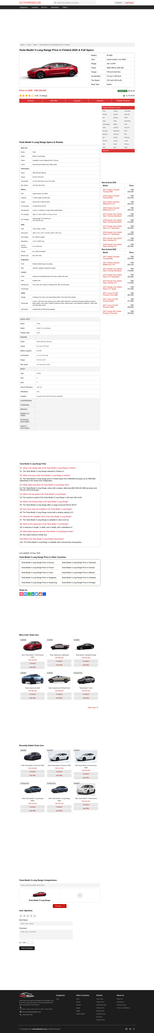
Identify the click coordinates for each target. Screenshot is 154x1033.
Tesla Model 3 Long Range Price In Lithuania (79, 577)
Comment (23, 928)
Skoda (115, 137)
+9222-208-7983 (27, 1014)
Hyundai (127, 114)
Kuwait (78, 1005)
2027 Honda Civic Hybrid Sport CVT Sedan (112, 288)
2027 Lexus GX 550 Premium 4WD (110, 306)
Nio (104, 137)
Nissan (115, 114)
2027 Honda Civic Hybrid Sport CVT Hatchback (112, 227)
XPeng (126, 144)
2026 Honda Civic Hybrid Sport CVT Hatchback (112, 233)
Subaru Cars (100, 1020)
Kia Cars (99, 1017)
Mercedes (127, 121)
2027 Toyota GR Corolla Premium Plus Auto (112, 312)
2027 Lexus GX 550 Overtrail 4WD (110, 300)
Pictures (31, 101)
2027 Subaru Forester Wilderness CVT (111, 203)
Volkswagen (106, 124)
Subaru (115, 117)
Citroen (105, 141)
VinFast (115, 127)
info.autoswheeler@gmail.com (31, 1012)
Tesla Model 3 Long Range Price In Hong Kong (39, 582)
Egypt (78, 1008)
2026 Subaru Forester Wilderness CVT (111, 209)
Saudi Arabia (80, 1014)
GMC (126, 117)
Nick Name (23, 920)
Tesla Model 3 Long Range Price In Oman (37, 572)
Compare (35, 7)
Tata (104, 147)
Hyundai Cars (101, 1014)
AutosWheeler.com (39, 1029)
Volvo (104, 127)
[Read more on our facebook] (126, 1029)
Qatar (78, 1011)
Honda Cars (100, 1008)
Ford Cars (99, 999)
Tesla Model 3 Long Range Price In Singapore (38, 577)
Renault (105, 131)
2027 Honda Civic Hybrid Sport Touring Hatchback (112, 215)
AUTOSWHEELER (30, 2)
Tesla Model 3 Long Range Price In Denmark (79, 562)
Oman (78, 1002)
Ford (104, 111)
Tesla (35, 45)
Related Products (123, 101)
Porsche (127, 127)
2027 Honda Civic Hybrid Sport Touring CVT (112, 239)
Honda (105, 114)
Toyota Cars (100, 1002)
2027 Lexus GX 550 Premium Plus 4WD (110, 294)
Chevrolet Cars (101, 1005)
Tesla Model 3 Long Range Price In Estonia (78, 567)
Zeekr (115, 144)
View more (93, 707)
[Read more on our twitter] (130, 1029)
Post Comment (27, 948)
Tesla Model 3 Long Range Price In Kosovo (37, 562)
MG (125, 134)
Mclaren (105, 134)
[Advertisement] (77, 26)
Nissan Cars (100, 1011)
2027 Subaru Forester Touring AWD (111, 191)
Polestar (127, 137)
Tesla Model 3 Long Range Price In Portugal (78, 582)
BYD (125, 131)
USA (77, 999)
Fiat (104, 144)
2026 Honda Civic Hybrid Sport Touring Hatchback (112, 221)
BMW (115, 124)
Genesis (116, 134)
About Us (120, 999)
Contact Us (120, 1002)
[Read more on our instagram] (134, 1029)
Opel (125, 147)
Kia (104, 117)
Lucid (126, 141)
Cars (28, 45)
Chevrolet (127, 111)
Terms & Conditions (123, 1008)
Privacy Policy (121, 1005)
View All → (107, 151)
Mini (114, 147)
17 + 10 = (26, 943)
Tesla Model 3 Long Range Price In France (37, 567)
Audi (125, 124)
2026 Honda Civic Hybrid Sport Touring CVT (112, 245)
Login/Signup (129, 3)
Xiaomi (115, 141)
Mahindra (116, 131)
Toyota (115, 111)
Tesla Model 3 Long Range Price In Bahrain (78, 572)
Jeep (104, 121)
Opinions (100, 101)
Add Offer (53, 101)
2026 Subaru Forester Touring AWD (111, 197)
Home (22, 45)
